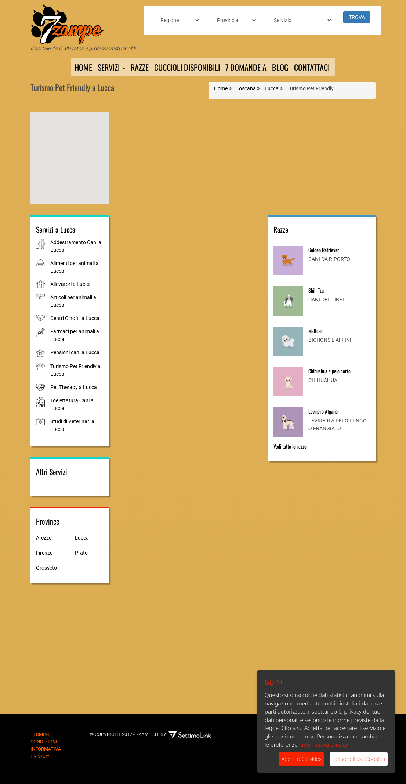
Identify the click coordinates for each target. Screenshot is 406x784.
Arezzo (44, 538)
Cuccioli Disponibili (187, 67)
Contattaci (312, 67)
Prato (81, 553)
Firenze (44, 553)
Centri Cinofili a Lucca (74, 318)
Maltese (315, 330)
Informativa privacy (324, 744)
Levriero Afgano (323, 411)
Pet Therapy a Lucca (73, 387)
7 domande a (246, 67)
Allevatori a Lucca (70, 284)
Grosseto (46, 568)
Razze (140, 67)
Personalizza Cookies (358, 758)
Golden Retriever (323, 250)
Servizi (111, 67)
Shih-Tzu (316, 290)
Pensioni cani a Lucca (74, 352)
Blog (280, 67)
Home (83, 67)
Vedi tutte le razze (290, 446)
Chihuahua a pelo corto (329, 371)
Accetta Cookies (301, 758)
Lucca (82, 538)
